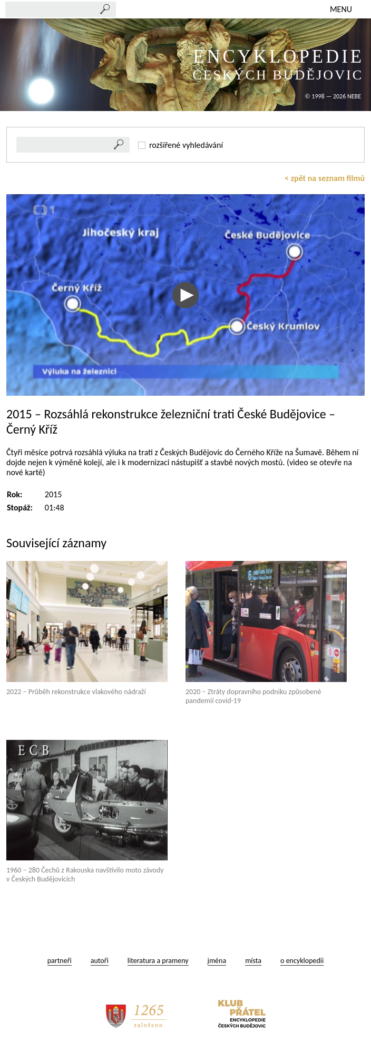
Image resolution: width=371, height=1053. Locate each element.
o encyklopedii (302, 960)
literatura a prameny (158, 960)
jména (217, 960)
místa (253, 960)
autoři (100, 960)
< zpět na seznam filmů (325, 178)
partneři (59, 960)
